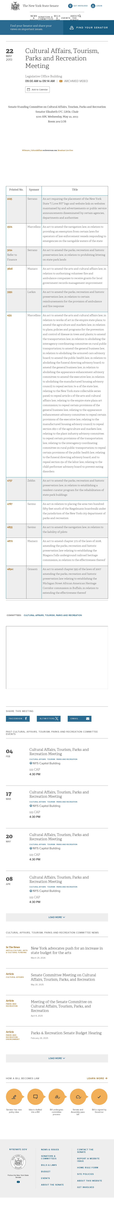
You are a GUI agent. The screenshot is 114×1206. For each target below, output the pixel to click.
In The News (13, 955)
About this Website (89, 1189)
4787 (9, 512)
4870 (10, 549)
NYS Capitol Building (46, 771)
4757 (9, 489)
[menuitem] (17, 20)
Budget (45, 1180)
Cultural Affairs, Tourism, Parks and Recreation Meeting (59, 760)
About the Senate (52, 1193)
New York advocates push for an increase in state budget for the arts (67, 958)
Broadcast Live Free (65, 159)
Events (69, 20)
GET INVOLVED (85, 1196)
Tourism (51, 768)
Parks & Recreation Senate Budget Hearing (66, 1041)
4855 (9, 535)
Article (10, 982)
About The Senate (87, 20)
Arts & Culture (14, 959)
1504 (9, 235)
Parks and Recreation (66, 768)
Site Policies (85, 1183)
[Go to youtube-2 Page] (18, 1190)
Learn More (95, 1087)
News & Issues (17, 20)
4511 (9, 323)
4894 (10, 577)
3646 (9, 277)
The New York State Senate (41, 7)
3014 (9, 258)
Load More (55, 925)
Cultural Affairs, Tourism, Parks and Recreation (53, 624)
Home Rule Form (87, 1176)
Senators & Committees (35, 20)
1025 (9, 207)
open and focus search (99, 19)
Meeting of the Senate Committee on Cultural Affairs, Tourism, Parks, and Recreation (61, 1014)
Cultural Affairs (37, 768)
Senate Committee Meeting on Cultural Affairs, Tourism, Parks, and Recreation (63, 985)
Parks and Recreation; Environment (13, 1046)
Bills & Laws (52, 20)
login (99, 7)
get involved (80, 7)
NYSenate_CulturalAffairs (32, 159)
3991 (9, 300)
